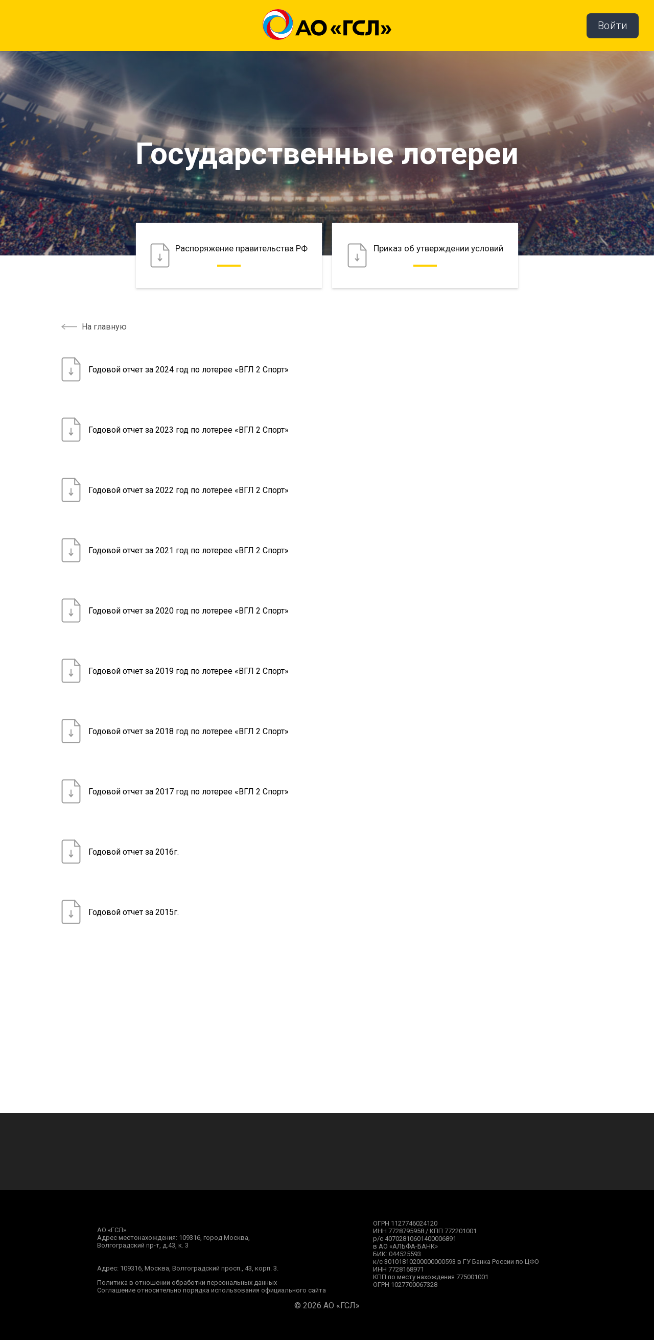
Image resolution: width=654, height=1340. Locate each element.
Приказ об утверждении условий (425, 255)
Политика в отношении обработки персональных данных (187, 1282)
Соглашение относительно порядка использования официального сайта (211, 1290)
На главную (104, 327)
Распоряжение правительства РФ (229, 255)
